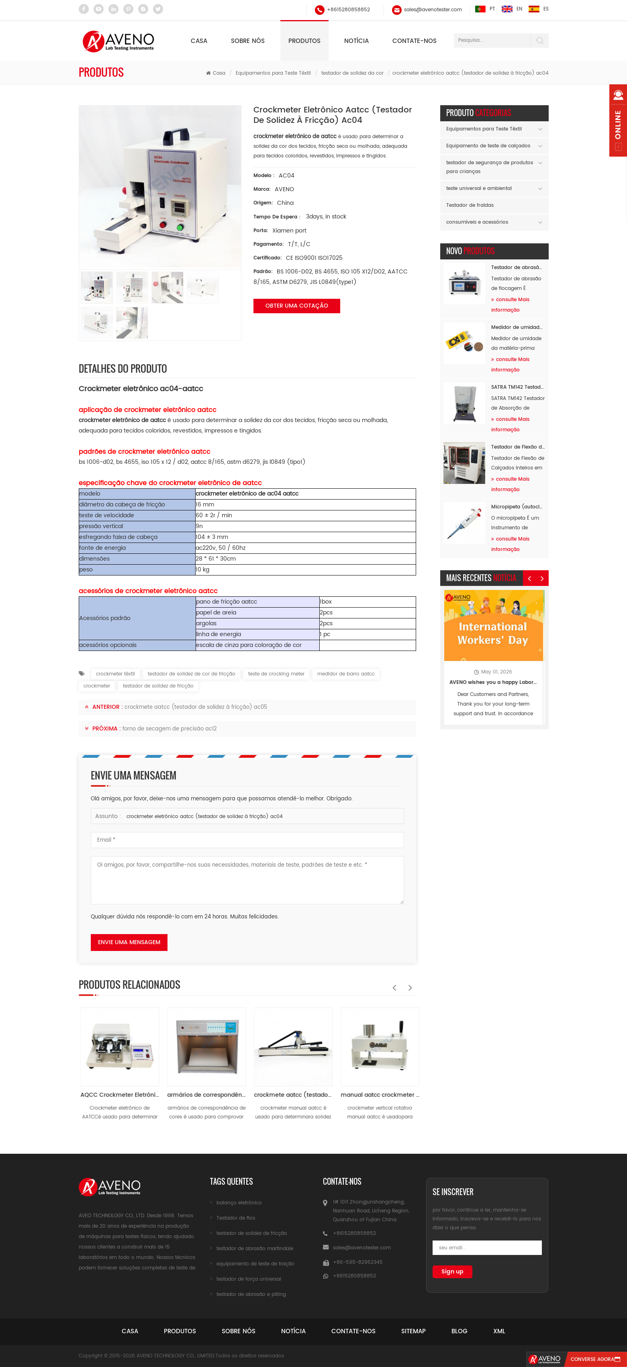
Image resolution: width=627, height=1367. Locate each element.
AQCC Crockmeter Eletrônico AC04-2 (204, 1095)
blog (459, 1331)
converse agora (592, 1359)
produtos (180, 1331)
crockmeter (97, 686)
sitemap (413, 1331)
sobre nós (238, 1331)
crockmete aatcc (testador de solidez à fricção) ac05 (196, 707)
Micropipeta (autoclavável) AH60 (518, 507)
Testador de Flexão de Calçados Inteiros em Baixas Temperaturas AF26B (518, 447)
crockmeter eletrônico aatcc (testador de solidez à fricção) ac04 (205, 816)
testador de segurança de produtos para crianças (489, 167)
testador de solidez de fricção (158, 686)
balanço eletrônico (239, 1203)
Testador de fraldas (470, 205)
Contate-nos (414, 41)
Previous (392, 983)
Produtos (304, 41)
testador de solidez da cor (352, 73)
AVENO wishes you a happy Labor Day (494, 682)
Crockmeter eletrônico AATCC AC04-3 (118, 1095)
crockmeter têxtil (115, 674)
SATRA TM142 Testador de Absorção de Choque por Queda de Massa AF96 (518, 387)
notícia (356, 41)
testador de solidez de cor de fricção (191, 674)
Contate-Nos (353, 1331)
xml (499, 1331)
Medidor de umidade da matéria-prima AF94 (518, 327)
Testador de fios (235, 1218)
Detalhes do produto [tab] (123, 368)
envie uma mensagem (129, 942)
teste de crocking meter (276, 674)
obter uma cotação (297, 305)
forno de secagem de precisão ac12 (170, 729)
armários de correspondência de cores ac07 (291, 1095)
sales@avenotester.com (433, 10)
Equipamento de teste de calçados (488, 146)
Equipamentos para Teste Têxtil (273, 73)
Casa (199, 41)
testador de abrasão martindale (254, 1249)
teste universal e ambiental (479, 188)
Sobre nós (248, 41)
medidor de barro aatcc (346, 674)
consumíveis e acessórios (477, 222)
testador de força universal (248, 1279)
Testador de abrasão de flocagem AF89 (518, 267)
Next (408, 983)
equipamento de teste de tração (255, 1264)
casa (130, 1331)
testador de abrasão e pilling (251, 1294)
